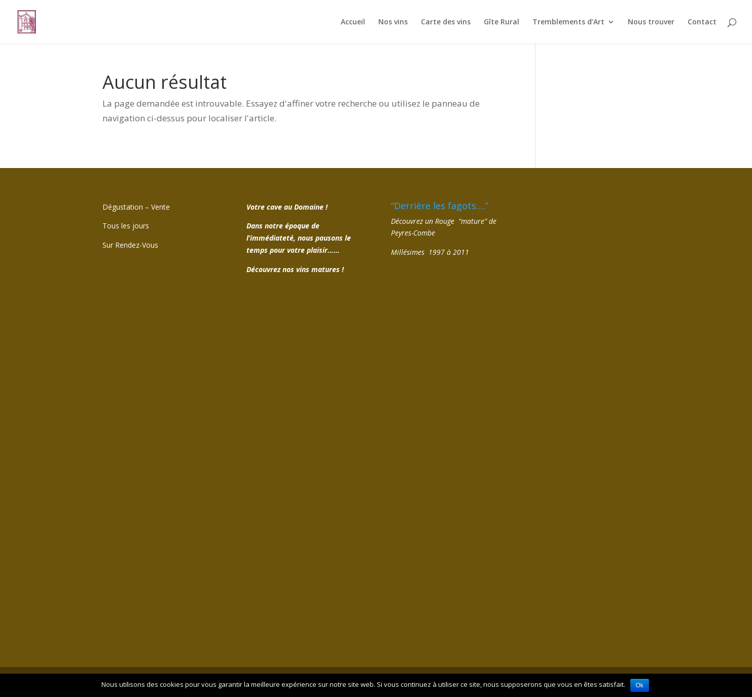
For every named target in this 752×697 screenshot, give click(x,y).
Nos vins (393, 22)
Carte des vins (446, 22)
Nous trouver (651, 22)
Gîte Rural (501, 22)
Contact (702, 22)
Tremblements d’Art (568, 22)
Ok (639, 685)
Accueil (353, 22)
